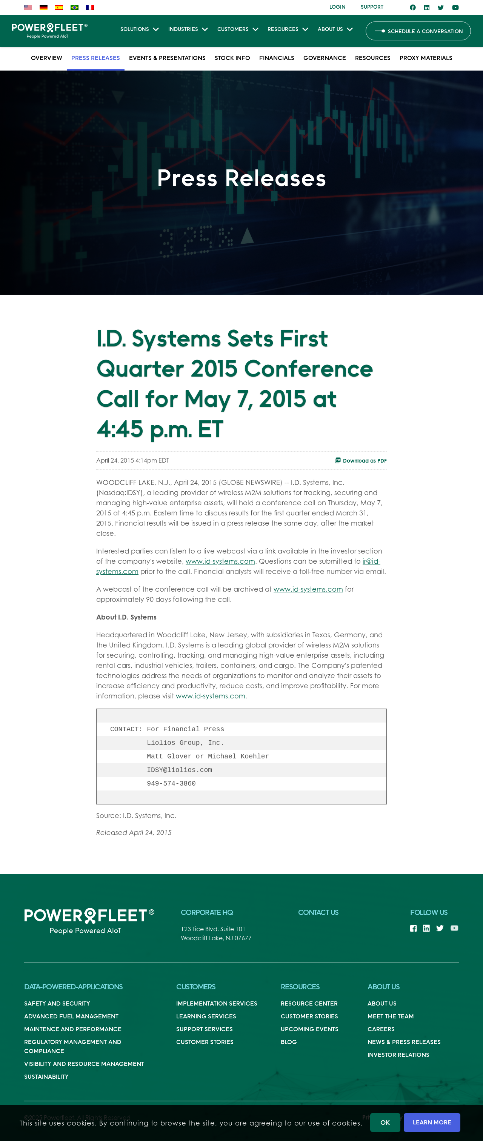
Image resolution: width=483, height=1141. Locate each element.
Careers (381, 1029)
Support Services (204, 1029)
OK (385, 1122)
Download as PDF (360, 460)
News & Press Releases (404, 1041)
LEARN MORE (432, 1122)
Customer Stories (205, 1041)
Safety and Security (57, 1003)
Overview (46, 57)
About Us (336, 30)
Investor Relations (398, 1054)
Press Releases (95, 57)
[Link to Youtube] (455, 7)
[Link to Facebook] (413, 7)
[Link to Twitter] (441, 7)
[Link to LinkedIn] (426, 7)
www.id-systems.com (220, 561)
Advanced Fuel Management (71, 1016)
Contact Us (318, 912)
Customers (238, 30)
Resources (289, 30)
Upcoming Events (309, 1029)
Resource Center (309, 1003)
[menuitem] (30, 7)
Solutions (140, 30)
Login (337, 7)
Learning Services (206, 1016)
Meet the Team (391, 1016)
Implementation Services (216, 1003)
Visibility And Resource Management (84, 1063)
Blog (289, 1041)
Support (372, 7)
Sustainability (46, 1076)
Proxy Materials (426, 57)
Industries (188, 30)
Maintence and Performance (73, 1029)
